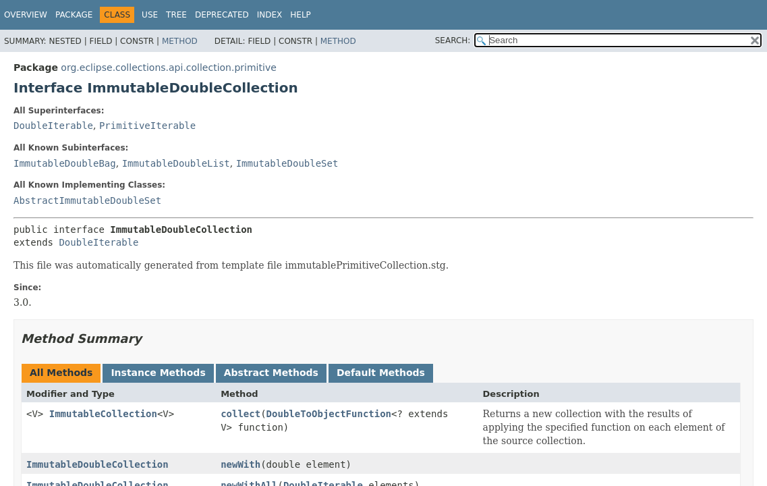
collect (240, 413)
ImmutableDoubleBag (64, 163)
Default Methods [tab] (381, 372)
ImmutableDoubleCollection (97, 464)
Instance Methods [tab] (158, 372)
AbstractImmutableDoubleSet (87, 200)
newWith (240, 464)
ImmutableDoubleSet (287, 163)
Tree (176, 15)
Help (300, 15)
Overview (25, 15)
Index (270, 15)
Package (73, 15)
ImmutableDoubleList (176, 163)
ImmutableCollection (103, 413)
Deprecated (222, 15)
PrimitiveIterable (147, 125)
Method (180, 41)
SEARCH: (453, 40)
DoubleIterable (53, 125)
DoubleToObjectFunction (328, 413)
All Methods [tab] (61, 372)
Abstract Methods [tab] (271, 372)
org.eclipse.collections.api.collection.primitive (168, 67)
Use (150, 15)
